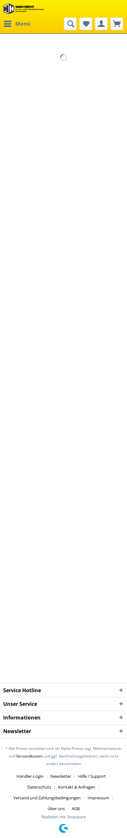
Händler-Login (30, 776)
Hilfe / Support (92, 776)
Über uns (56, 808)
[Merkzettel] (85, 23)
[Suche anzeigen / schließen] (70, 23)
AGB (76, 808)
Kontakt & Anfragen (76, 787)
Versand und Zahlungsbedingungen (47, 798)
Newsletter (60, 776)
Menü (17, 23)
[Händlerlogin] (101, 23)
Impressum (98, 798)
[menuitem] (17, 23)
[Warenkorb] (116, 23)
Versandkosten (29, 756)
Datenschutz (39, 787)
